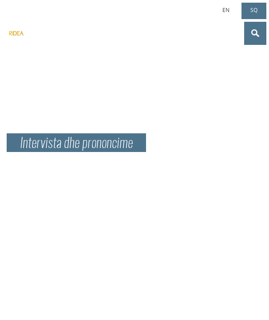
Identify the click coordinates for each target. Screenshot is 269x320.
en (225, 9)
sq (253, 9)
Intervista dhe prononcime (76, 144)
